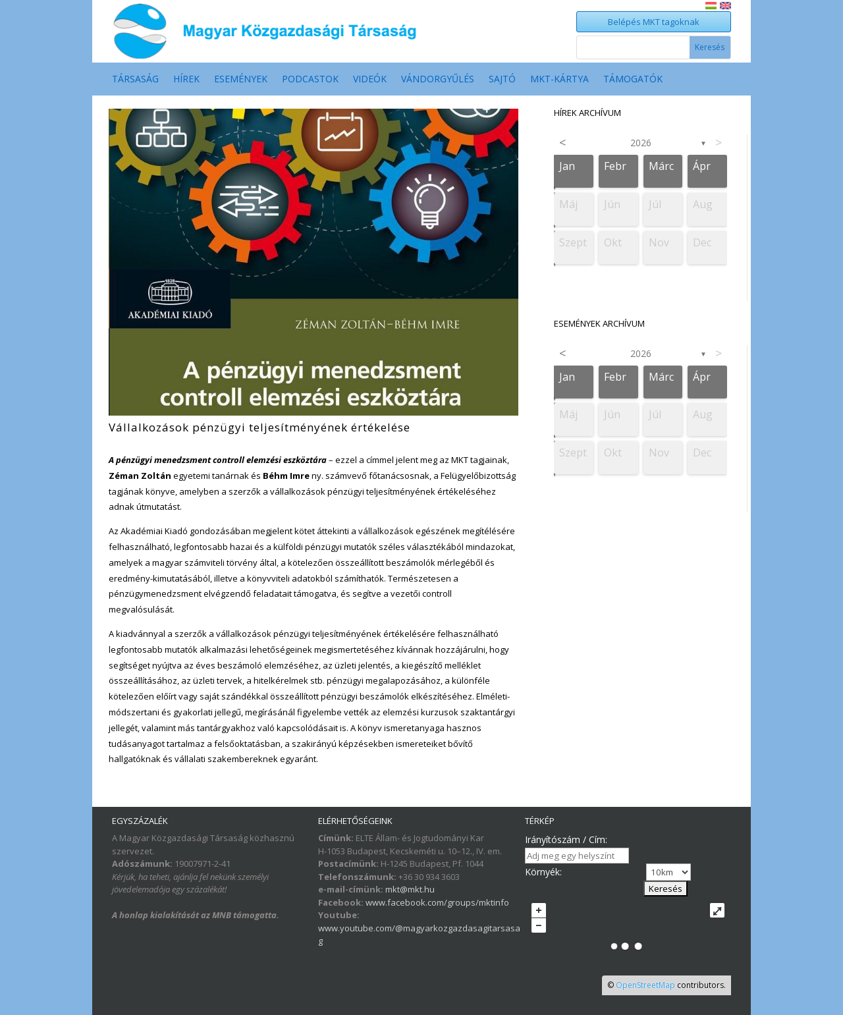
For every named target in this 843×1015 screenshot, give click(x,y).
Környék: (543, 871)
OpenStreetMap (645, 985)
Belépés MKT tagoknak (653, 22)
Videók (370, 79)
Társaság (135, 79)
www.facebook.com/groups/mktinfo (437, 902)
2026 (640, 142)
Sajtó (502, 79)
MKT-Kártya (559, 79)
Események (240, 79)
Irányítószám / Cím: (566, 839)
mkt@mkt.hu (410, 889)
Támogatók (633, 79)
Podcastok (310, 79)
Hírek (186, 79)
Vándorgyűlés (437, 79)
